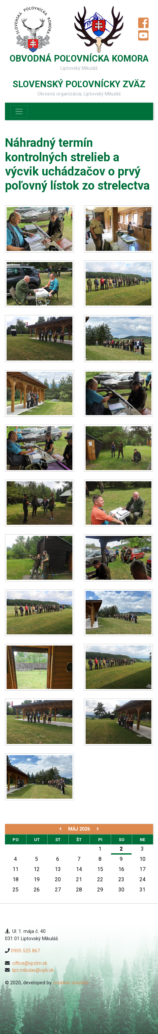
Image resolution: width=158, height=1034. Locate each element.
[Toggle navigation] (19, 111)
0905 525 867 (25, 951)
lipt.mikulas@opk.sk (33, 970)
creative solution (71, 983)
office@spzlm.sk (29, 963)
